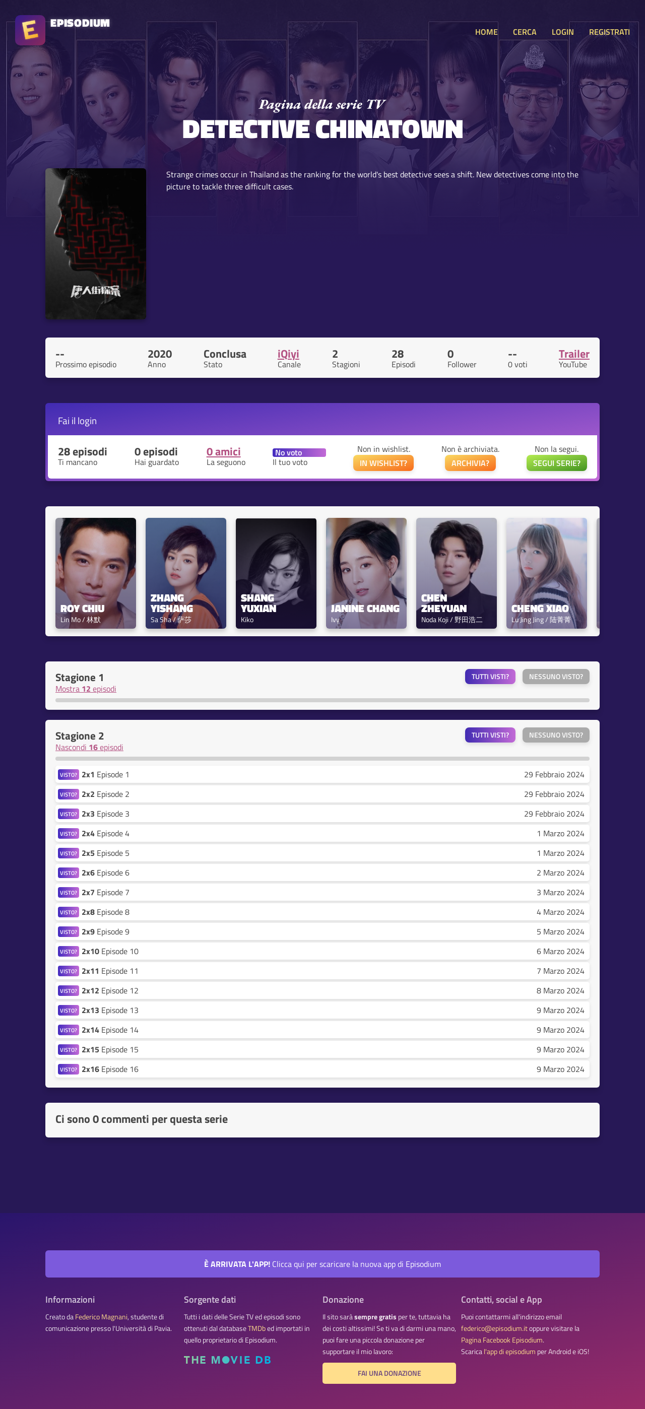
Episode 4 (106, 833)
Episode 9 (106, 931)
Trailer (574, 353)
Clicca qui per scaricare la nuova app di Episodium (322, 1264)
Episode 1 (106, 774)
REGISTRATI (609, 32)
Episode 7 (106, 892)
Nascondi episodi (89, 747)
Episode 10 (110, 951)
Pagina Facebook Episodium (502, 1340)
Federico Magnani (101, 1316)
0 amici (224, 451)
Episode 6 (106, 872)
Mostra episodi (85, 689)
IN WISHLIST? (383, 463)
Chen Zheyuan (444, 603)
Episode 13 (110, 1010)
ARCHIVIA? (470, 463)
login (87, 420)
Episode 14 (110, 1030)
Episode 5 (106, 853)
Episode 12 (110, 990)
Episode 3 (106, 814)
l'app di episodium (510, 1351)
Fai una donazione (389, 1373)
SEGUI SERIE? (556, 463)
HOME (486, 32)
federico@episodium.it (494, 1328)
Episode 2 (106, 794)
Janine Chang (365, 608)
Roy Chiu (82, 608)
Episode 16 (110, 1069)
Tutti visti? (490, 676)
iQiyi (288, 353)
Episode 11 (110, 971)
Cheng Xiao (540, 608)
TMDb (257, 1328)
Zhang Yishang (172, 603)
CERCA (525, 32)
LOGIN (563, 32)
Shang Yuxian (259, 603)
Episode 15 (110, 1049)
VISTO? (68, 774)
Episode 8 (106, 912)
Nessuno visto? (556, 676)
